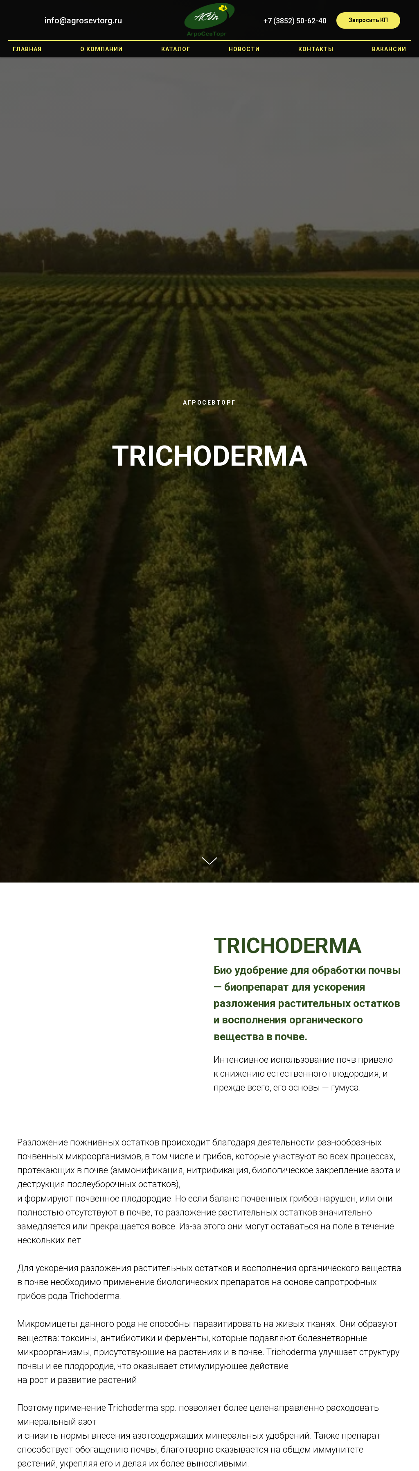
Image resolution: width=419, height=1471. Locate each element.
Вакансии (389, 49)
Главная (27, 49)
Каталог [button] (175, 49)
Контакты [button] (315, 49)
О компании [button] (101, 49)
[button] (368, 20)
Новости (244, 49)
